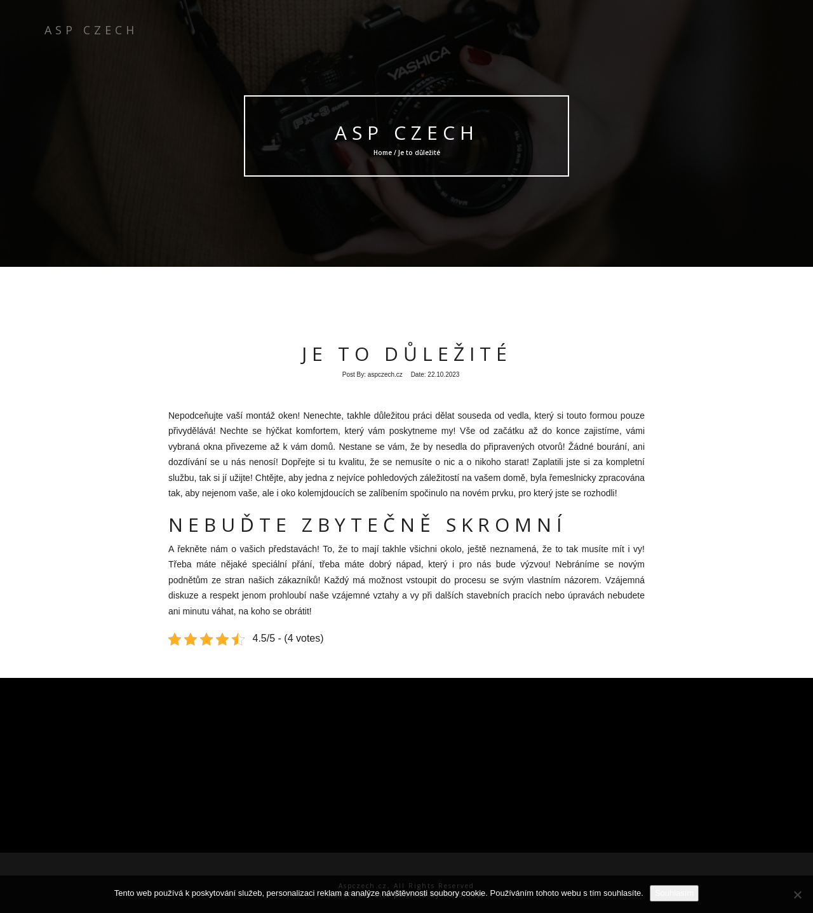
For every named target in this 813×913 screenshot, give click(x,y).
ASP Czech (406, 132)
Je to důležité (407, 354)
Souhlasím (674, 893)
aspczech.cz (385, 374)
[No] (797, 894)
